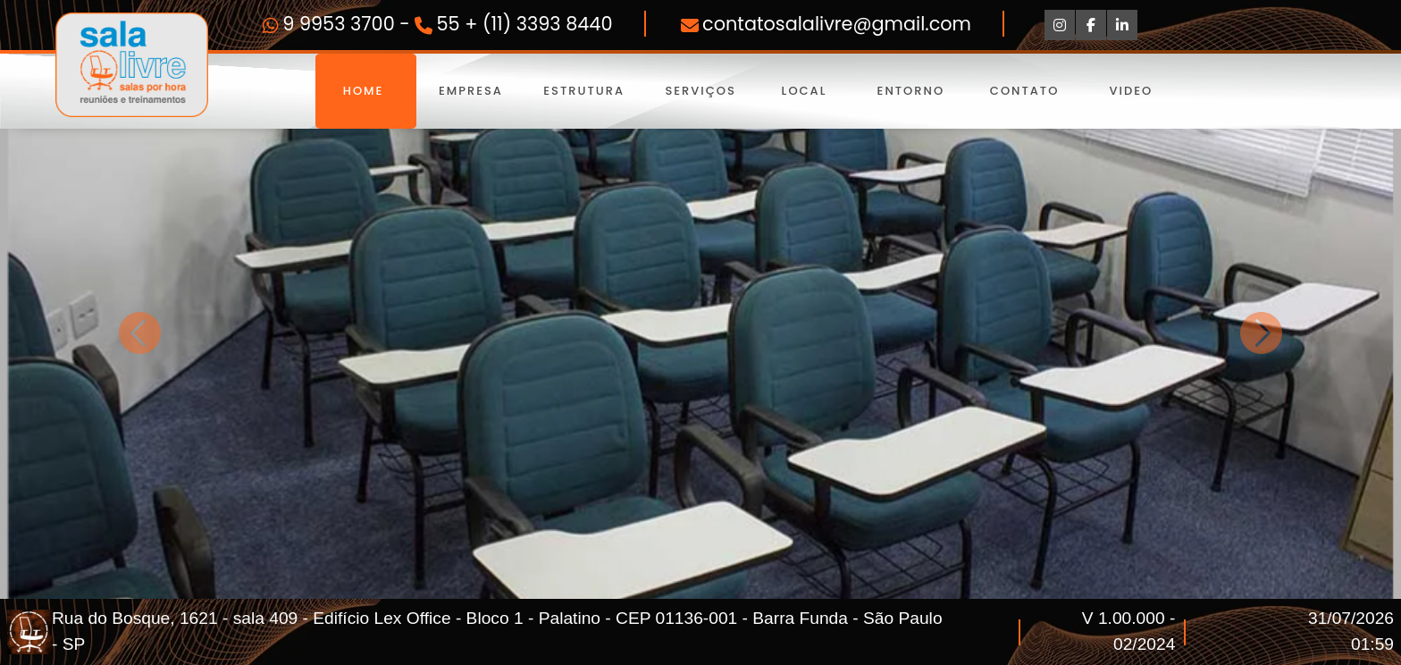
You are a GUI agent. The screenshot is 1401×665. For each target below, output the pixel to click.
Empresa (471, 90)
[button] (140, 332)
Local (804, 90)
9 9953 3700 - (348, 24)
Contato (1024, 90)
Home (365, 90)
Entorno (910, 90)
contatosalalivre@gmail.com (836, 24)
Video (1131, 90)
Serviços (698, 90)
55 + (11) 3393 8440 (525, 24)
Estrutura (584, 90)
